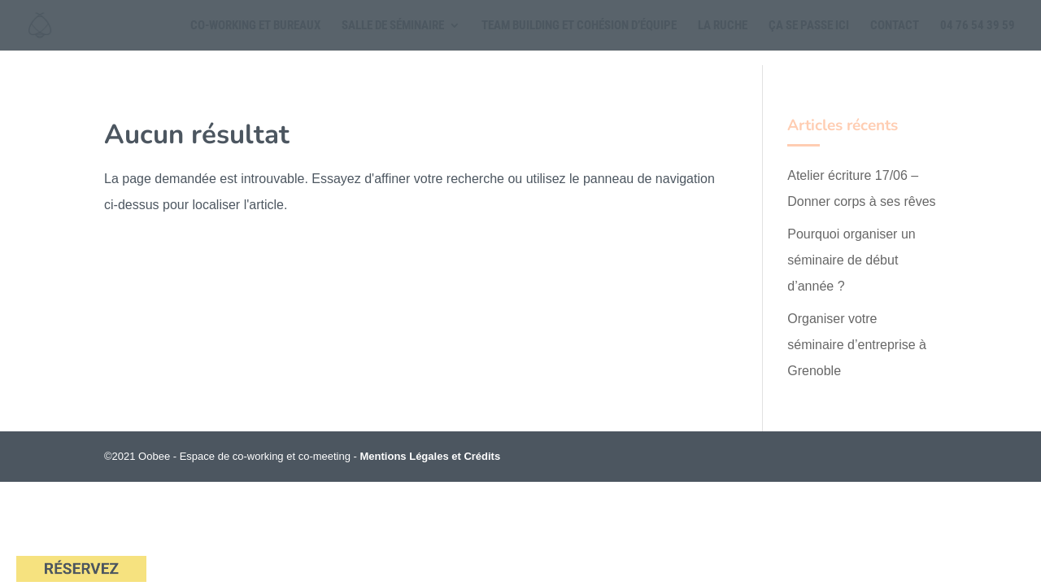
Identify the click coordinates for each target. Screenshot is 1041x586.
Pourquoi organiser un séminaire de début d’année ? (851, 260)
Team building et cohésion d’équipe (579, 26)
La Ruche (722, 26)
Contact (894, 26)
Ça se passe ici (809, 26)
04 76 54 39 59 (977, 26)
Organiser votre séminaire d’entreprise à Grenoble (856, 345)
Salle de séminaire (393, 26)
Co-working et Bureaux (255, 26)
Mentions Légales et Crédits (430, 456)
